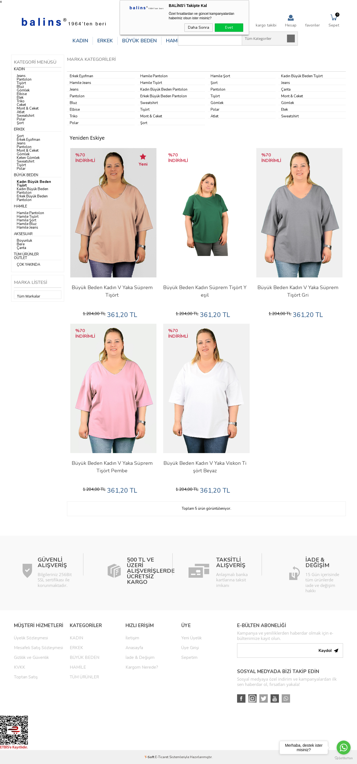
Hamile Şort (26, 220)
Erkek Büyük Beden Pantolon (32, 198)
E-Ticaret (161, 757)
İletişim (132, 638)
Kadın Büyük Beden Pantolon (32, 191)
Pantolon (24, 79)
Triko (21, 101)
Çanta (21, 247)
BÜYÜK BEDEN (139, 40)
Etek (20, 97)
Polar (21, 119)
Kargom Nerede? (142, 667)
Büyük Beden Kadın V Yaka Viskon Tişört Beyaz (204, 467)
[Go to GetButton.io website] (344, 758)
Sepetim (189, 657)
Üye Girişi (190, 648)
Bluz (20, 86)
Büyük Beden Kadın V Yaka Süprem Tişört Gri (297, 291)
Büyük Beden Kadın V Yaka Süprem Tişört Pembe (112, 467)
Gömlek (23, 90)
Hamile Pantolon (30, 213)
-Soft (149, 757)
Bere (21, 244)
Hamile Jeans (27, 227)
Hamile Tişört (27, 216)
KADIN (80, 40)
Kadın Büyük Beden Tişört (34, 183)
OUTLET (20, 257)
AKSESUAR (23, 233)
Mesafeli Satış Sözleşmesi (38, 648)
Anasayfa (134, 648)
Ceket (21, 104)
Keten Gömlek (28, 157)
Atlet (21, 112)
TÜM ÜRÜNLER (26, 254)
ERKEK (105, 40)
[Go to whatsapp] (344, 748)
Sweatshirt (25, 115)
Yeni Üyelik (191, 638)
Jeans (21, 75)
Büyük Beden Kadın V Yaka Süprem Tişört (112, 291)
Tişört (21, 83)
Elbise (22, 93)
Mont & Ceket (27, 108)
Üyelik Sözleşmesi (31, 638)
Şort (20, 122)
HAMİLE (175, 40)
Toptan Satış (26, 677)
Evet (229, 27)
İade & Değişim (140, 657)
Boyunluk (24, 240)
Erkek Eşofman (28, 139)
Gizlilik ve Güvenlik (31, 657)
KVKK (19, 667)
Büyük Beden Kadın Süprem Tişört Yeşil (205, 291)
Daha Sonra (198, 27)
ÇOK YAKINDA (28, 264)
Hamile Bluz (27, 223)
